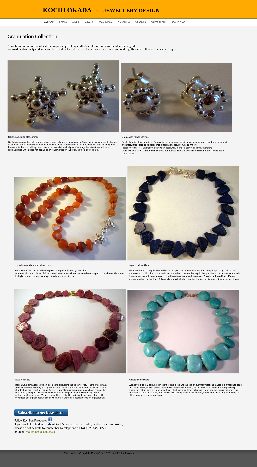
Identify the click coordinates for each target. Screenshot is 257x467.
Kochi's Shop (178, 22)
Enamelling (124, 22)
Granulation (105, 22)
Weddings (140, 22)
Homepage (48, 22)
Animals (89, 22)
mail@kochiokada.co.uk (40, 432)
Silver (75, 22)
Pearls (63, 22)
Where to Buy (158, 22)
